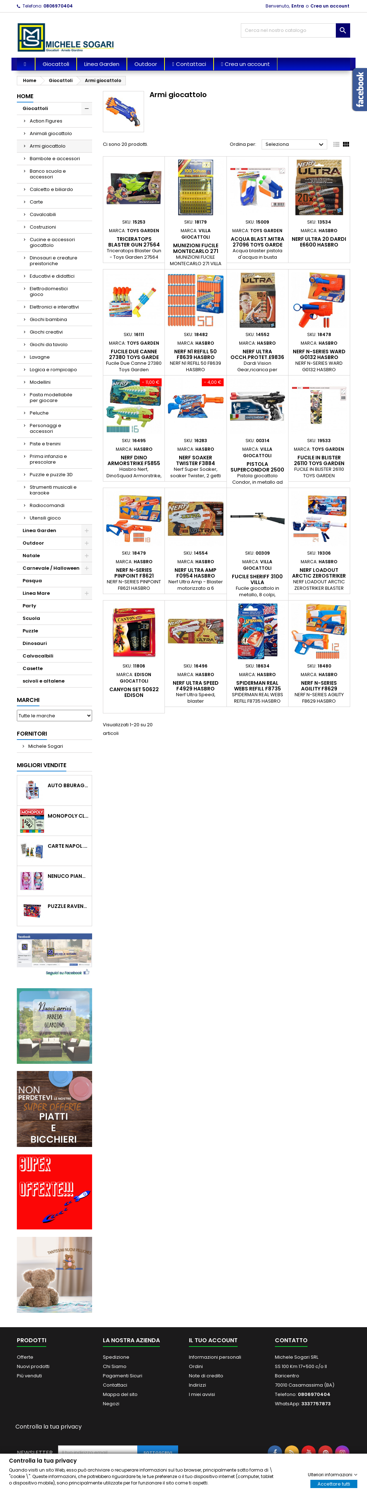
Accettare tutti (334, 1483)
